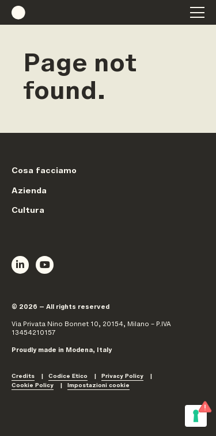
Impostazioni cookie (98, 386)
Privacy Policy (122, 377)
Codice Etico (68, 377)
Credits (23, 377)
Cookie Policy (33, 386)
